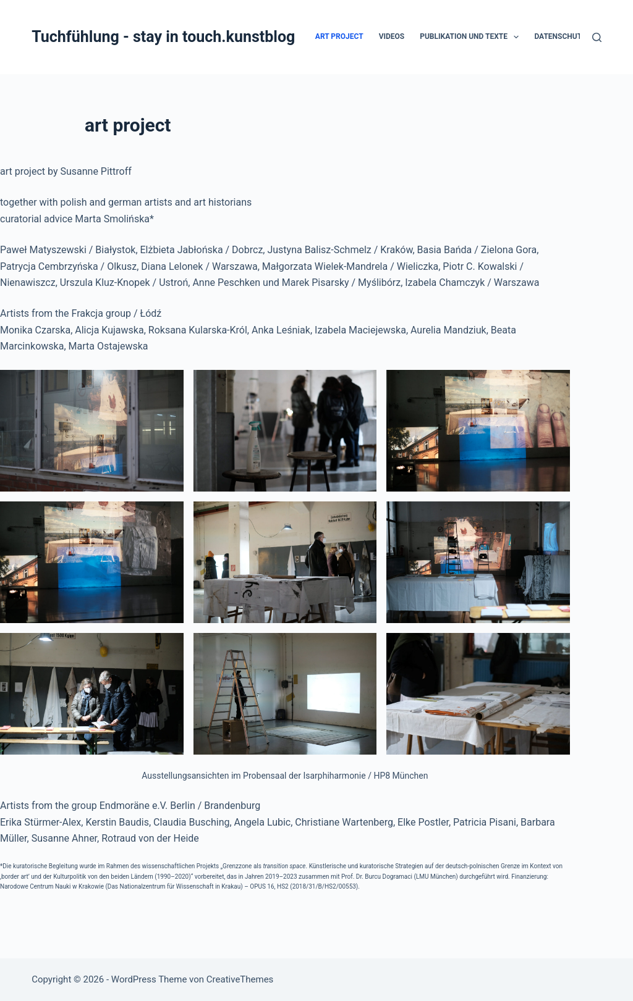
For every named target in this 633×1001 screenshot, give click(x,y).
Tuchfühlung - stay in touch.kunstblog (163, 37)
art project (339, 36)
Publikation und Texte (472, 37)
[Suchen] (596, 37)
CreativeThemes (240, 979)
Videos (392, 36)
